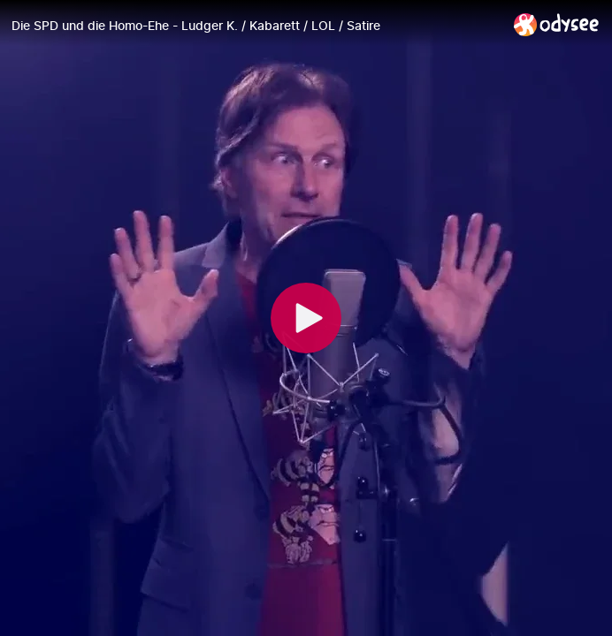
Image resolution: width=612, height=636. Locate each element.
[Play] (306, 318)
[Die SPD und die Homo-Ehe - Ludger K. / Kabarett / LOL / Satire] (255, 25)
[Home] (557, 24)
